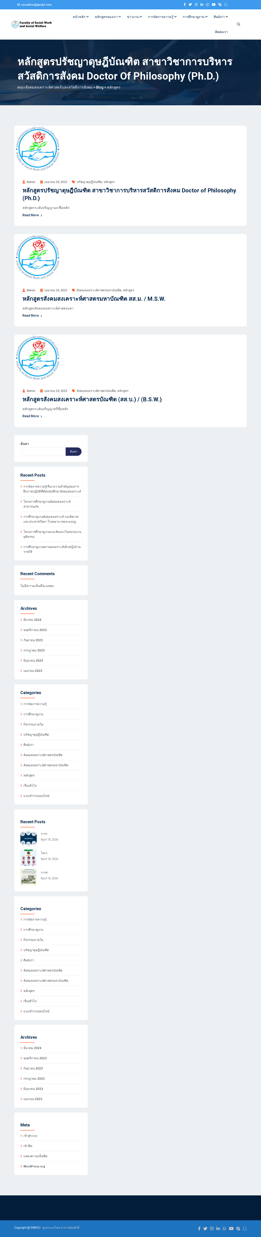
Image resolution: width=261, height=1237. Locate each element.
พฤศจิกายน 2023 (35, 630)
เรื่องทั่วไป (30, 786)
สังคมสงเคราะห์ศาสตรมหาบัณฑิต (99, 290)
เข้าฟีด (27, 1146)
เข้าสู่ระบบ (30, 1136)
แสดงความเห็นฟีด (35, 1156)
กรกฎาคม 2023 (34, 650)
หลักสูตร (109, 182)
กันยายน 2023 (33, 640)
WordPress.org (34, 1166)
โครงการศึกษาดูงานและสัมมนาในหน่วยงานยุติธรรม (52, 534)
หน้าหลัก (81, 16)
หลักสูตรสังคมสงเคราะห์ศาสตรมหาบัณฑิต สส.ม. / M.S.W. (94, 298)
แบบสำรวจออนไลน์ (36, 796)
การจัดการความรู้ (162, 16)
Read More (32, 215)
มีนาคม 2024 (32, 620)
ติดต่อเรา (221, 32)
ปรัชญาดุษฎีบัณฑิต (89, 182)
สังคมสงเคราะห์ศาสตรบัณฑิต (96, 391)
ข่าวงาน (134, 16)
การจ (44, 833)
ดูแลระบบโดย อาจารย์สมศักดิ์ (60, 1227)
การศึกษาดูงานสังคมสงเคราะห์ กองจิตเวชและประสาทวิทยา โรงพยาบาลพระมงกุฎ (50, 519)
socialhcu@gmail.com (36, 4)
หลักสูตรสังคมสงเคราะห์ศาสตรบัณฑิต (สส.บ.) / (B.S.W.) (92, 399)
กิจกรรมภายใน (33, 724)
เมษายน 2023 (32, 671)
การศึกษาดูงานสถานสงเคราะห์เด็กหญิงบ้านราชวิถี (52, 549)
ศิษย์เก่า (221, 16)
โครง (44, 853)
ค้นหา (24, 444)
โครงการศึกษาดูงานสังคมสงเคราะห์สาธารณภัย (47, 504)
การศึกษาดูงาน (195, 16)
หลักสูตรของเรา (108, 16)
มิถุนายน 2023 (33, 660)
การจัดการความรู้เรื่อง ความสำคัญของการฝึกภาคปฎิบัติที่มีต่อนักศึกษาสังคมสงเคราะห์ (52, 489)
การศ (44, 872)
